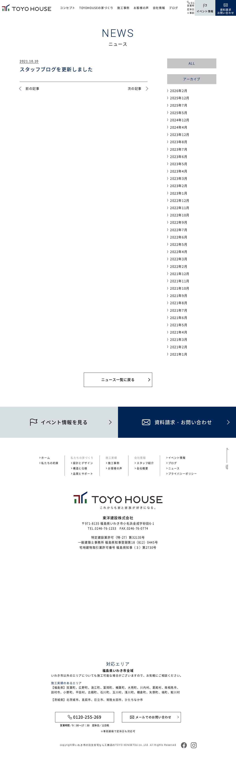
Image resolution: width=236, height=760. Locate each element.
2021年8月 (178, 302)
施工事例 (123, 8)
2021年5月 (178, 324)
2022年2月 (178, 266)
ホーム (45, 457)
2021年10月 (180, 288)
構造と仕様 (80, 468)
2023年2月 (178, 185)
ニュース (174, 468)
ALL (192, 63)
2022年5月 (178, 244)
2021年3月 (178, 339)
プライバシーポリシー (182, 473)
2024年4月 (178, 127)
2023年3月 (178, 178)
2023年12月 (180, 134)
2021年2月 (178, 346)
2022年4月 (178, 251)
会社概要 (142, 468)
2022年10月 (180, 215)
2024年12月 (180, 120)
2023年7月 (178, 149)
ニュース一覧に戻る (118, 379)
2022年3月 (178, 258)
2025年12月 (180, 97)
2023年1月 (178, 193)
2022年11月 (180, 207)
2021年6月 (178, 317)
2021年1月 (178, 354)
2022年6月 (178, 237)
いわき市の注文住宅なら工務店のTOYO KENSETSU (106, 745)
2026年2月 (178, 90)
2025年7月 (178, 105)
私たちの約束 (50, 463)
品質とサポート (83, 473)
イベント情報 (177, 457)
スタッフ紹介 (145, 463)
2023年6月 (178, 156)
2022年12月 (180, 200)
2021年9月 (178, 295)
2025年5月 (178, 112)
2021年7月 (178, 310)
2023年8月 (178, 141)
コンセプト (67, 8)
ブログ (173, 8)
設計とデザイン (83, 463)
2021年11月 (180, 281)
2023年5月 (178, 163)
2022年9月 (178, 222)
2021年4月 (178, 332)
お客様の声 (141, 8)
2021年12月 (180, 273)
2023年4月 (178, 171)
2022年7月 (178, 229)
